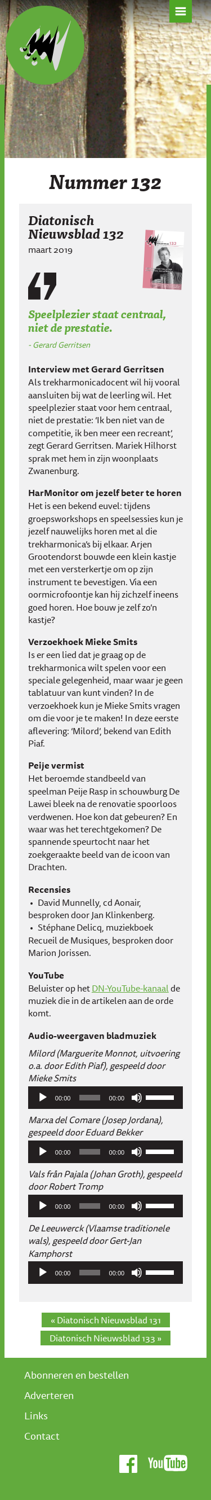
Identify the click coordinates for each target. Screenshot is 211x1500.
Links (36, 1415)
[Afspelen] (42, 1097)
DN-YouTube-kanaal (130, 988)
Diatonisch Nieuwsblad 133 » (105, 1338)
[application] (105, 1097)
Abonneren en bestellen (76, 1375)
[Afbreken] (136, 1097)
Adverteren (49, 1395)
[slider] (89, 1097)
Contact (42, 1436)
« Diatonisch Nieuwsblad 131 (106, 1320)
